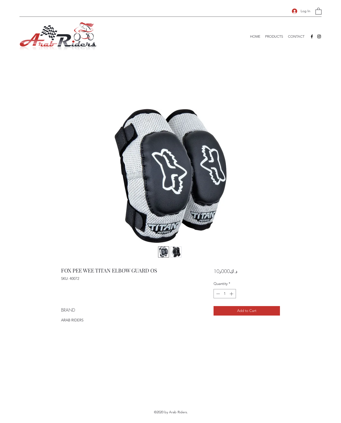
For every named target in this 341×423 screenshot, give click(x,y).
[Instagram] (319, 36)
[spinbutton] (225, 293)
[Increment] (232, 293)
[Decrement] (217, 293)
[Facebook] (311, 36)
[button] (318, 11)
